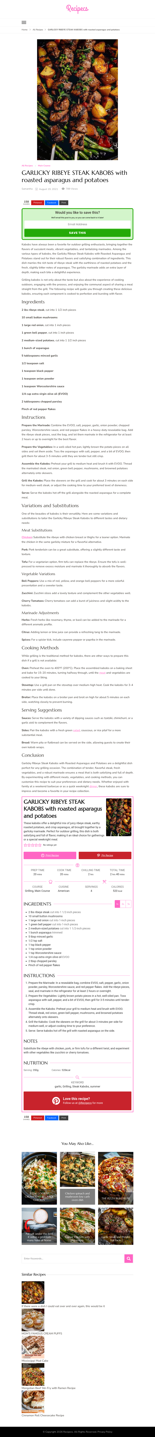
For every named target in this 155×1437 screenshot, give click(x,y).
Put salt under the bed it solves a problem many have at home (39, 1237)
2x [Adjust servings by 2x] (123, 903)
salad (76, 730)
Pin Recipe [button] (105, 855)
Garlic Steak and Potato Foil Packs (116, 1238)
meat (102, 673)
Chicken (27, 537)
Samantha (27, 189)
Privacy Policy (104, 1432)
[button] (25, 845)
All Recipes (27, 166)
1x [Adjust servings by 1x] (117, 903)
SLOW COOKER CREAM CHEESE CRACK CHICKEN (39, 1197)
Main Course (44, 166)
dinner (93, 786)
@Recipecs (85, 1102)
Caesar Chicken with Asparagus (77, 1238)
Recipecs (68, 1432)
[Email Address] (77, 224)
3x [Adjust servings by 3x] (128, 903)
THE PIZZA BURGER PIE (116, 1198)
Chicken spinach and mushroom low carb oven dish (77, 1197)
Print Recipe (50, 855)
